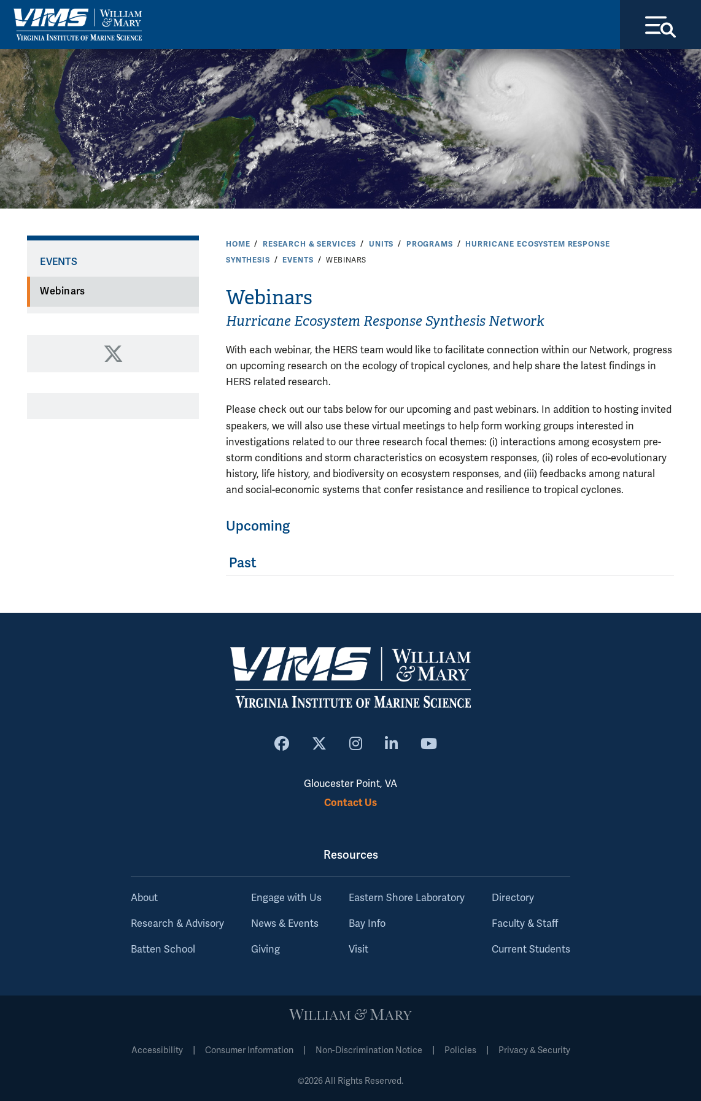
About (144, 898)
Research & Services (309, 244)
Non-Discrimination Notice (369, 1050)
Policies (460, 1050)
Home (238, 244)
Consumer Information (249, 1050)
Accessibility (157, 1050)
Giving (265, 949)
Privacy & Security (534, 1050)
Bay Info (367, 924)
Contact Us (350, 802)
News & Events (285, 924)
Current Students (531, 949)
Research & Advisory (177, 924)
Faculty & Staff (525, 924)
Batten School (163, 949)
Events (297, 260)
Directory (513, 898)
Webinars (62, 291)
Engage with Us (286, 898)
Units (381, 244)
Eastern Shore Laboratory (407, 898)
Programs (429, 244)
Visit (358, 949)
